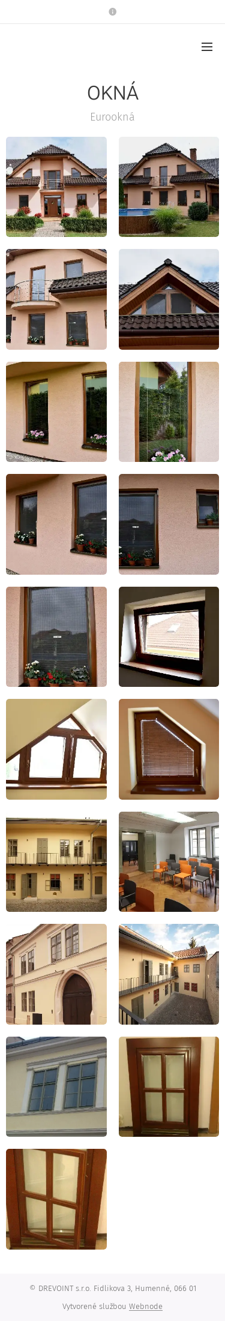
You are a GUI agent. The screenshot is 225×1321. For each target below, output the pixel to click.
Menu (207, 46)
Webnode (146, 1306)
